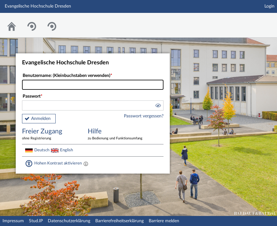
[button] (157, 106)
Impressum (13, 221)
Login (269, 6)
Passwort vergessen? (143, 116)
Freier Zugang (50, 134)
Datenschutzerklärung (69, 221)
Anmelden (41, 118)
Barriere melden (164, 221)
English (66, 150)
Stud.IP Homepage (252, 21)
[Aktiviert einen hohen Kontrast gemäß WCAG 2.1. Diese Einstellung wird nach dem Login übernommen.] (85, 163)
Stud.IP (36, 221)
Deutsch (41, 150)
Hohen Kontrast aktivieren (58, 163)
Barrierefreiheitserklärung (119, 221)
